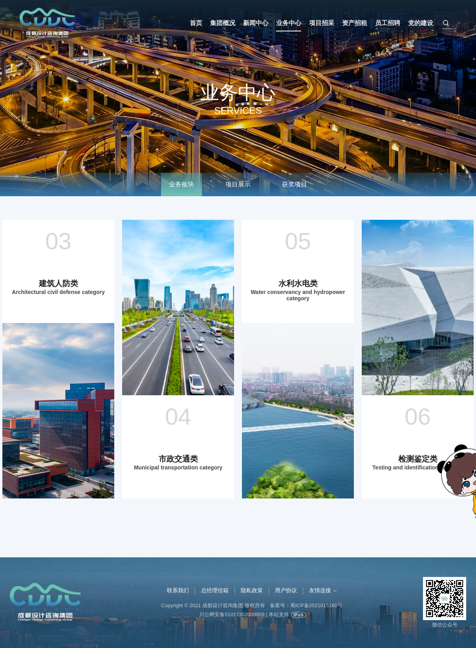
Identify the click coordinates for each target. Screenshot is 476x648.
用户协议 (286, 590)
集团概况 (222, 23)
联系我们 (178, 590)
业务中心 (288, 23)
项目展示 (238, 184)
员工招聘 (387, 23)
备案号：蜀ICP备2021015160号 (306, 605)
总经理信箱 (215, 590)
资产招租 (354, 23)
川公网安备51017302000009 (231, 614)
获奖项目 (294, 184)
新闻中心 (255, 23)
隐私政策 (252, 590)
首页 (196, 23)
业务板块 (181, 184)
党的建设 (420, 23)
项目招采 (321, 23)
